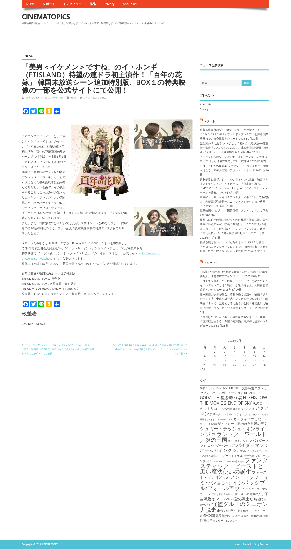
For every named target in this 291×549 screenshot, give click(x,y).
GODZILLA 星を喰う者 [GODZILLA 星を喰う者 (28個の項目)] (221, 397)
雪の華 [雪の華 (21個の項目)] (208, 520)
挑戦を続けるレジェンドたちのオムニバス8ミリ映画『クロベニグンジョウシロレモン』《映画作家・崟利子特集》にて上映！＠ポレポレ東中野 (234, 247)
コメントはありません (94, 97)
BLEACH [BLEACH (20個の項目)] (249, 393)
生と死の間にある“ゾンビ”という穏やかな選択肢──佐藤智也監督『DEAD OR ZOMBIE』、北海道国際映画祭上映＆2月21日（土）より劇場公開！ (234, 148)
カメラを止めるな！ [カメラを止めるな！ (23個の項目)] (249, 418)
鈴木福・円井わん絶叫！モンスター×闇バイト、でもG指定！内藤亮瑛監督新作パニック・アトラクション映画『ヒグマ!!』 (234, 201)
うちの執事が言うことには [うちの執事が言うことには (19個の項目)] (238, 409)
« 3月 (203, 369)
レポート (49, 4)
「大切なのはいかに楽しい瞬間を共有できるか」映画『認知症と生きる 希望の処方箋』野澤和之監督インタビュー (234, 321)
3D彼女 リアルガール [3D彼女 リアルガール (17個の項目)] (211, 388)
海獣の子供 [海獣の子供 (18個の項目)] (247, 516)
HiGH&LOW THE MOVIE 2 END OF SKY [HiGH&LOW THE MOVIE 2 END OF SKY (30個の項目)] (233, 400)
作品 (93, 4)
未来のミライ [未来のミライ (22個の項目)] (227, 510)
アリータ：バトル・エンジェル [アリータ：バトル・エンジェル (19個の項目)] (229, 414)
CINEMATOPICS (46, 16)
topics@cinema (33, 97)
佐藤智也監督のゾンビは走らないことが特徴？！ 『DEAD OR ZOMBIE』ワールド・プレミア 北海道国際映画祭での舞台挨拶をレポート (234, 134)
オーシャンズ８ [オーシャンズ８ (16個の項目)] (225, 419)
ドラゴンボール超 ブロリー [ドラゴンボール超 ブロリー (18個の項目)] (250, 455)
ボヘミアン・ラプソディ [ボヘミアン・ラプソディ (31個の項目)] (242, 477)
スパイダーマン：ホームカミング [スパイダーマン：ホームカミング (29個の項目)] (234, 447)
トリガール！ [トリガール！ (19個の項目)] (226, 455)
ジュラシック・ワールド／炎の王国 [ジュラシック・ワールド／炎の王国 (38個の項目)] (233, 436)
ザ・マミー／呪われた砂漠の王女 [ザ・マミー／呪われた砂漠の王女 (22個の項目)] (242, 423)
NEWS (30, 4)
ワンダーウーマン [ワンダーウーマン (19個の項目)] (257, 489)
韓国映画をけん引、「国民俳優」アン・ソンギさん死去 (234, 210)
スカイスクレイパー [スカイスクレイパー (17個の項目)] (238, 441)
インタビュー (72, 4)
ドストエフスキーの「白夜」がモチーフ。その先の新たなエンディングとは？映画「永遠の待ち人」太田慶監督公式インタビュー (234, 285)
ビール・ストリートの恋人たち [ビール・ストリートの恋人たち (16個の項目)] (229, 461)
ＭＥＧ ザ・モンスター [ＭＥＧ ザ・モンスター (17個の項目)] (225, 520)
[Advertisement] (195, 37)
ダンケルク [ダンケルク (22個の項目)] (241, 450)
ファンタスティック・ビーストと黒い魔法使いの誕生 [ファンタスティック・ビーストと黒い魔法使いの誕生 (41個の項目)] (234, 465)
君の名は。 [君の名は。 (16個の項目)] (228, 494)
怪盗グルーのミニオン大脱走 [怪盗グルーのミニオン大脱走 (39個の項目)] (234, 506)
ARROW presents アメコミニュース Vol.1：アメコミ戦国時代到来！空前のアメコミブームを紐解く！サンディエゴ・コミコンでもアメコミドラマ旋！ (150, 349)
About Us (130, 4)
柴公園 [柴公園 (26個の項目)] (209, 515)
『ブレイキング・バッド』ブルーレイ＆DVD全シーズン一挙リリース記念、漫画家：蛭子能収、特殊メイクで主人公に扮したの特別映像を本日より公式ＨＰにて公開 (58, 349)
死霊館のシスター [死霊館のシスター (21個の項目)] (227, 516)
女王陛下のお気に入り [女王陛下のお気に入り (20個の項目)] (249, 494)
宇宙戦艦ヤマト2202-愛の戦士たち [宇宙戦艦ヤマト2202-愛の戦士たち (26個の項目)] (234, 496)
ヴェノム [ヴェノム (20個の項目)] (206, 494)
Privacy (109, 4)
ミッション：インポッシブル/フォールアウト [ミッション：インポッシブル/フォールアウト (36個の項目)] (232, 485)
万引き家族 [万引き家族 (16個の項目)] (217, 494)
